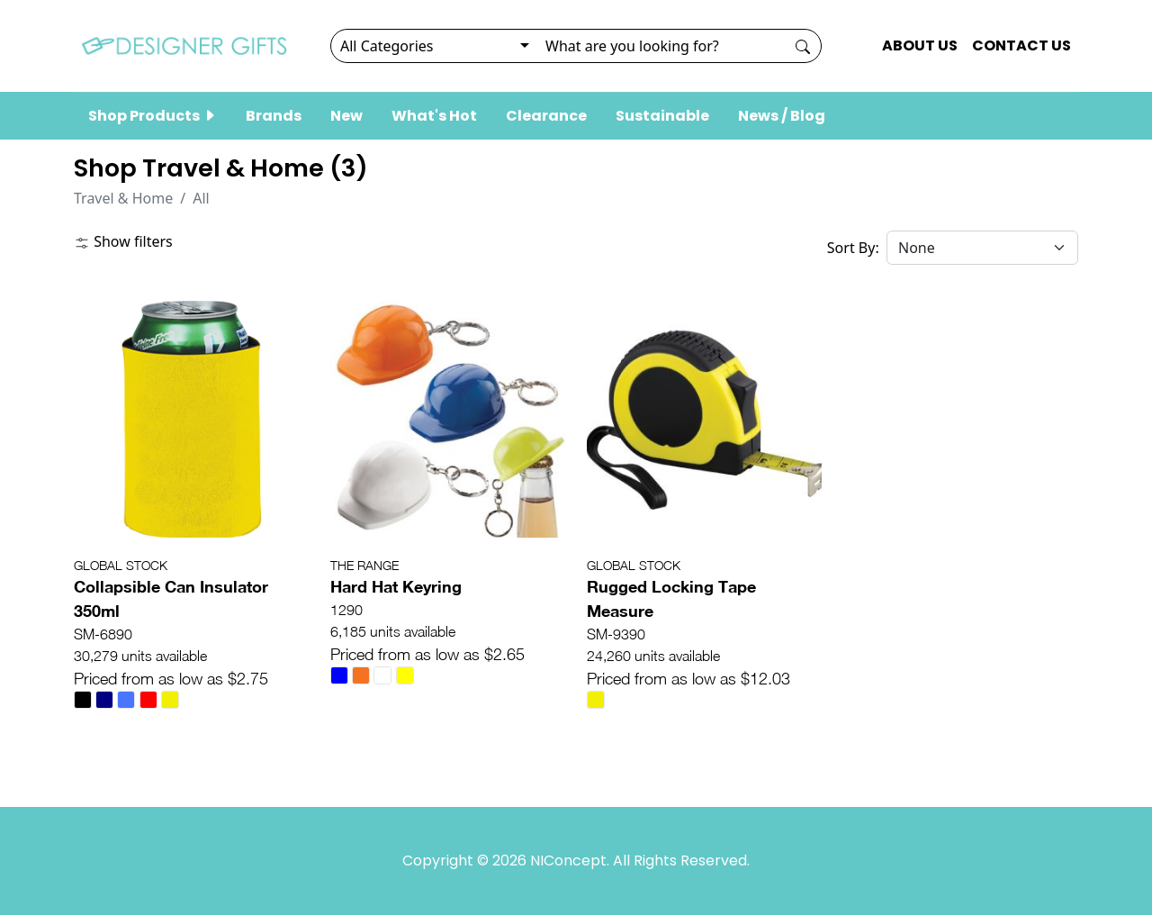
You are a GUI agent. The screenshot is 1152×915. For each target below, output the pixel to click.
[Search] (660, 46)
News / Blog (781, 115)
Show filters (123, 241)
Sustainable (662, 115)
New (346, 115)
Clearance (546, 115)
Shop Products (152, 115)
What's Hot (434, 115)
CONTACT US (1021, 45)
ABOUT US (920, 45)
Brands (274, 115)
